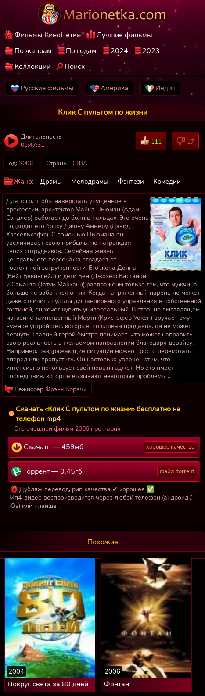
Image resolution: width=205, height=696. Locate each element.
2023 (151, 51)
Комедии (167, 181)
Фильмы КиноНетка (47, 35)
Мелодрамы (89, 181)
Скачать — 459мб (104, 447)
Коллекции (32, 66)
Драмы (51, 181)
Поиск (75, 66)
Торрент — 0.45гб (104, 471)
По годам (81, 51)
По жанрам (33, 51)
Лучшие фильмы (124, 35)
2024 (119, 51)
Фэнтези (131, 181)
